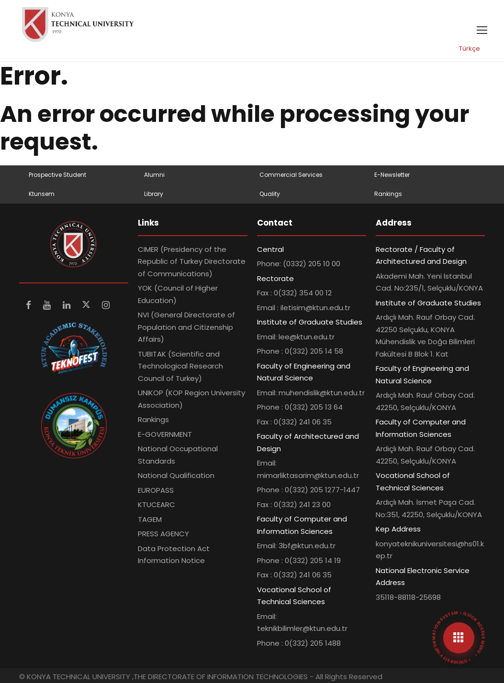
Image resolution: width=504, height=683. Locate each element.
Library (153, 194)
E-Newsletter (392, 175)
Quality (269, 194)
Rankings (388, 194)
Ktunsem (42, 194)
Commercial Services (291, 175)
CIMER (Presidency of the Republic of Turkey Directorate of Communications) (192, 261)
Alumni (154, 175)
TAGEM (150, 519)
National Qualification (176, 475)
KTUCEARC (156, 504)
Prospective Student (57, 175)
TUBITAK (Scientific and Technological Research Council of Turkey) (180, 366)
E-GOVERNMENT (165, 434)
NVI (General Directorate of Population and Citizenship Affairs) (186, 327)
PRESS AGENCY (163, 534)
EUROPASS (156, 490)
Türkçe (469, 48)
